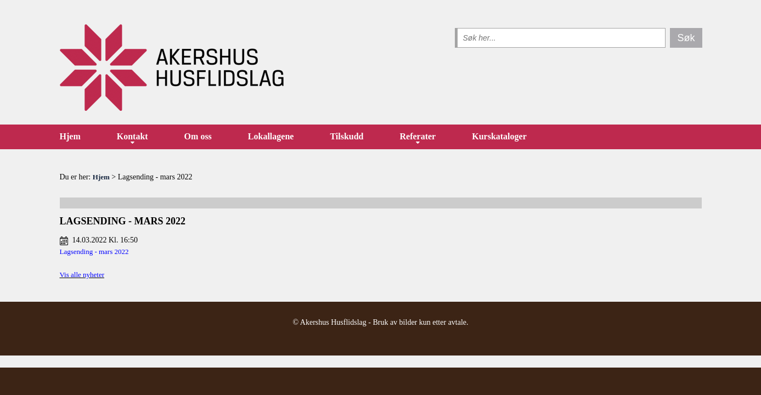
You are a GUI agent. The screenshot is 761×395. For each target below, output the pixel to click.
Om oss (198, 136)
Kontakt (132, 136)
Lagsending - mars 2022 (94, 251)
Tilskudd (346, 136)
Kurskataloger (499, 136)
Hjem (70, 136)
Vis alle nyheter (82, 274)
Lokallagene (271, 136)
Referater (418, 136)
